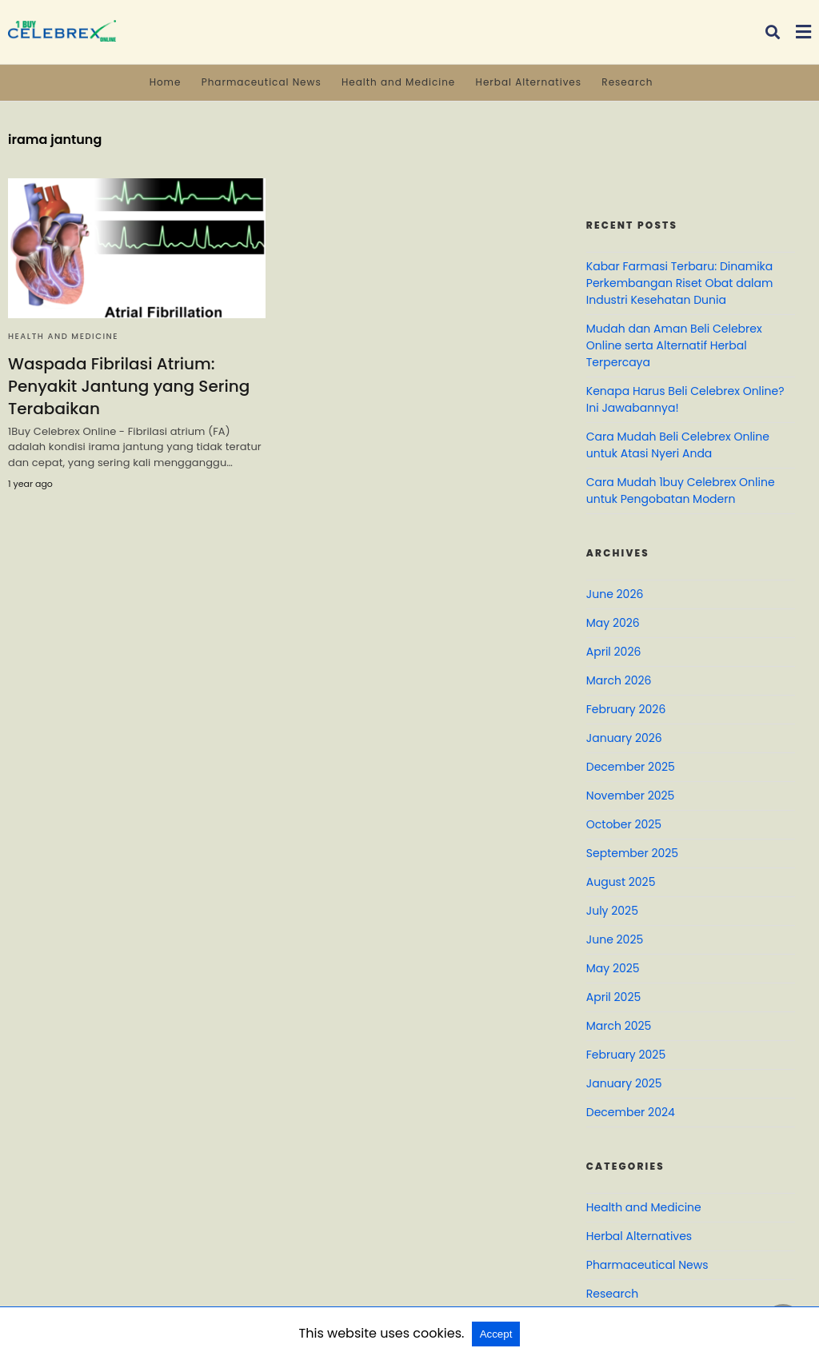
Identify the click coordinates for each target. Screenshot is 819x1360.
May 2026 (613, 623)
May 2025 (613, 968)
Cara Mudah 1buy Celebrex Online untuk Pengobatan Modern (680, 490)
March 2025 (619, 1026)
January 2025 (624, 1083)
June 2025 (614, 939)
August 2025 (621, 882)
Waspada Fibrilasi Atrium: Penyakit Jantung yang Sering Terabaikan (129, 386)
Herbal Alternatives (528, 82)
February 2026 (625, 709)
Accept (496, 1334)
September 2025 (632, 853)
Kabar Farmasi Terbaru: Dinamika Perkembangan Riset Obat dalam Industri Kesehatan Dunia (679, 283)
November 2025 (630, 796)
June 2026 (615, 594)
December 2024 (630, 1112)
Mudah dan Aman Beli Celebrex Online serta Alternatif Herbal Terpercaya (674, 345)
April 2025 (613, 997)
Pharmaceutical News (262, 82)
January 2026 (624, 738)
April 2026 (613, 652)
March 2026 (619, 680)
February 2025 (625, 1055)
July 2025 (612, 911)
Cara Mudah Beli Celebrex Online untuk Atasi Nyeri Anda (677, 445)
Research (627, 82)
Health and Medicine (398, 82)
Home (166, 82)
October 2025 (623, 824)
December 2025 (630, 767)
